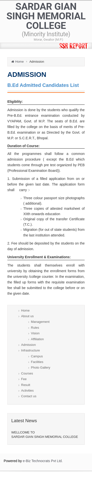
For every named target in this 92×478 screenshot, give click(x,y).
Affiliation (37, 339)
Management (40, 322)
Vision (35, 333)
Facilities (37, 362)
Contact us (28, 396)
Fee (23, 379)
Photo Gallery (40, 367)
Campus (37, 356)
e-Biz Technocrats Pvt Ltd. (43, 461)
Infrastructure (30, 350)
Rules (35, 327)
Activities (27, 390)
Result (25, 385)
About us (27, 316)
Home (19, 61)
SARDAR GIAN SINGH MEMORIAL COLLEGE (46, 20)
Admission (28, 345)
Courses (27, 373)
